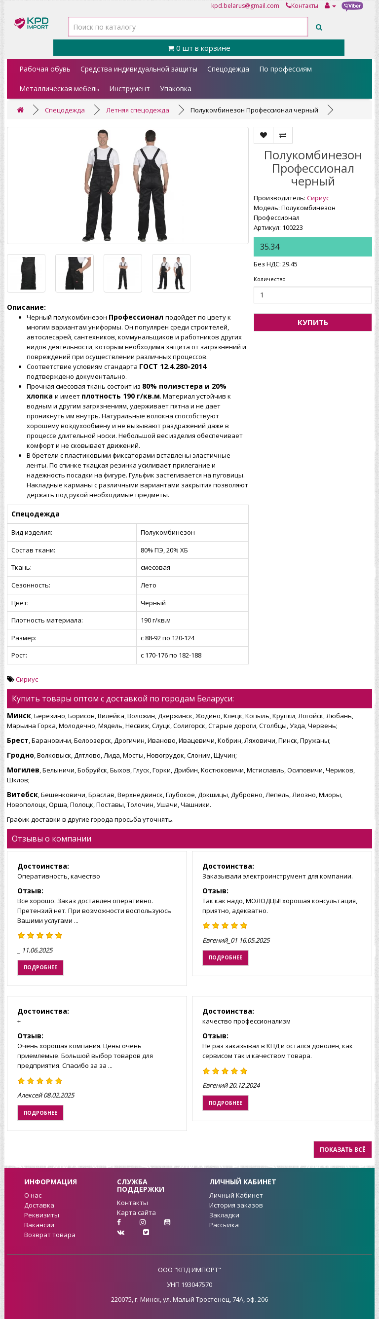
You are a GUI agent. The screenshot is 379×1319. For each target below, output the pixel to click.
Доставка (39, 1205)
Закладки (224, 1214)
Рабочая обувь (45, 68)
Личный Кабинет (236, 1195)
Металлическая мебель (59, 88)
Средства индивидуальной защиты (138, 68)
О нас (32, 1195)
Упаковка (175, 88)
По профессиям (285, 68)
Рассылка (224, 1224)
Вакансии (39, 1224)
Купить (313, 322)
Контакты (302, 5)
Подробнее (40, 967)
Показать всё (343, 1149)
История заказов (236, 1205)
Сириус (318, 197)
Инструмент (129, 88)
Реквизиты (41, 1214)
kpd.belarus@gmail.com (245, 5)
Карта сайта (136, 1212)
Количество (270, 279)
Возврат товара (50, 1234)
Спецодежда (228, 68)
